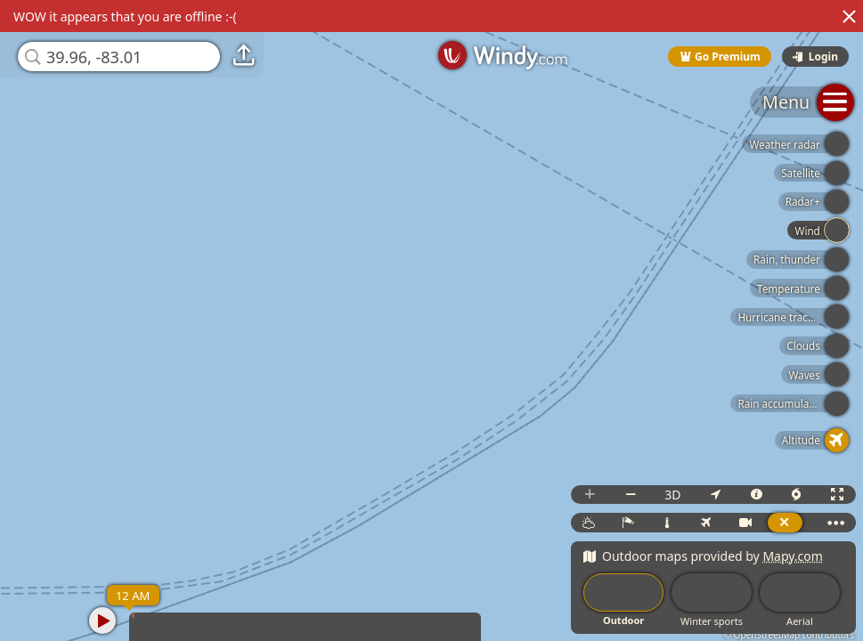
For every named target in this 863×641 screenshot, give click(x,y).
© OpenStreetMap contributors (789, 635)
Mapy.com (792, 556)
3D (672, 494)
